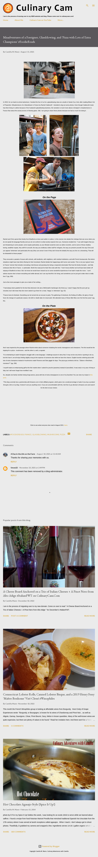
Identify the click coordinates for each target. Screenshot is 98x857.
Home (5, 20)
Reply (14, 461)
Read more (89, 616)
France (28, 434)
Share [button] (89, 434)
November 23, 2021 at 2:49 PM (32, 468)
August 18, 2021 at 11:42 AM (49, 454)
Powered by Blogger (49, 846)
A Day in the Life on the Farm (23, 454)
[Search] (87, 4)
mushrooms (53, 434)
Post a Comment (19, 616)
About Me (19, 20)
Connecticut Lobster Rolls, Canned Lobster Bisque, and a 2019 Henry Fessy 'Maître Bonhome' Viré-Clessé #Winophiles (48, 696)
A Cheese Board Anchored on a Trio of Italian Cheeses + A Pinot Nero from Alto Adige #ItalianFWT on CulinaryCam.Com (48, 593)
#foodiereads (17, 434)
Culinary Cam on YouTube (40, 20)
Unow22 (14, 468)
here (65, 425)
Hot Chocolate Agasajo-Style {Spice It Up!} (29, 804)
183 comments (18, 832)
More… (61, 20)
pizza (62, 434)
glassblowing (39, 434)
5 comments (17, 726)
